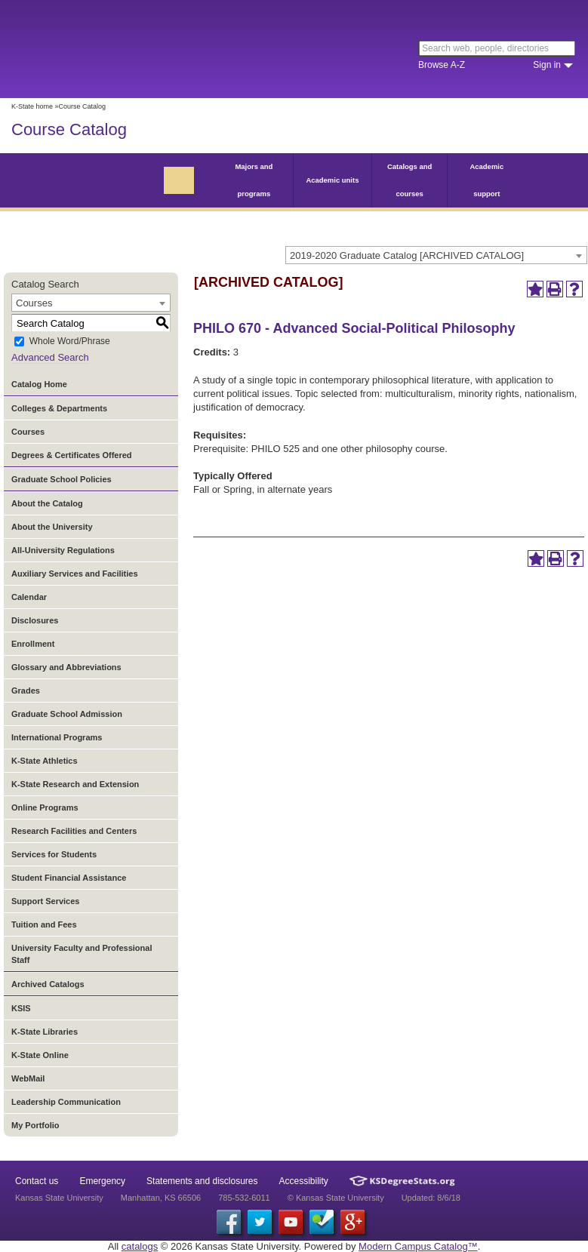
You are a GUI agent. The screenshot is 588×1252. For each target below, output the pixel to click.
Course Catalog (69, 129)
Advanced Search (50, 357)
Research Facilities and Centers (74, 830)
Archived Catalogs (48, 984)
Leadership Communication (66, 1101)
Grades (25, 690)
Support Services (45, 901)
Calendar (29, 596)
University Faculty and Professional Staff (81, 953)
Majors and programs (253, 180)
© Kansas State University (336, 1197)
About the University (52, 526)
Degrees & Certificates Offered (71, 455)
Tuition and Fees (44, 924)
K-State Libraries (44, 1031)
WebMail (28, 1078)
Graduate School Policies (61, 479)
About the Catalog (47, 503)
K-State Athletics (44, 760)
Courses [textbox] (34, 303)
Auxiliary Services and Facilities (74, 573)
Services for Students (54, 854)
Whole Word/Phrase (69, 342)
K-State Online (40, 1055)
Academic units (332, 180)
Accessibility (303, 1181)
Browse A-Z (441, 65)
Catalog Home (39, 384)
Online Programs (45, 807)
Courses (28, 431)
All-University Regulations (63, 550)
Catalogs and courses (409, 180)
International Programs (56, 737)
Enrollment (32, 643)
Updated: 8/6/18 (431, 1197)
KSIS (21, 1008)
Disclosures (34, 620)
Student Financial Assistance (68, 877)
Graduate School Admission (66, 713)
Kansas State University (138, 49)
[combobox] (436, 255)
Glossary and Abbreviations (66, 667)
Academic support (486, 180)
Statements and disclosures (201, 1181)
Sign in (547, 65)
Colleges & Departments (59, 408)
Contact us (36, 1181)
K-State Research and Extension (75, 784)
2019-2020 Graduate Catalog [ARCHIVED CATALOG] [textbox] (407, 255)
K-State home (32, 106)
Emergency (102, 1181)
